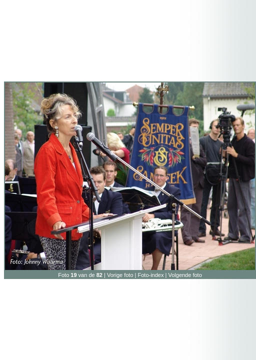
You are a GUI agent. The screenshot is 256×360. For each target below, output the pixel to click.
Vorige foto (120, 275)
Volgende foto (185, 275)
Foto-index (151, 275)
